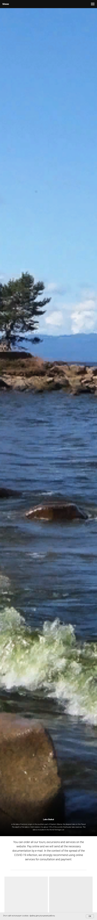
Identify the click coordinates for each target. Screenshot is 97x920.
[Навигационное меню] (92, 4)
